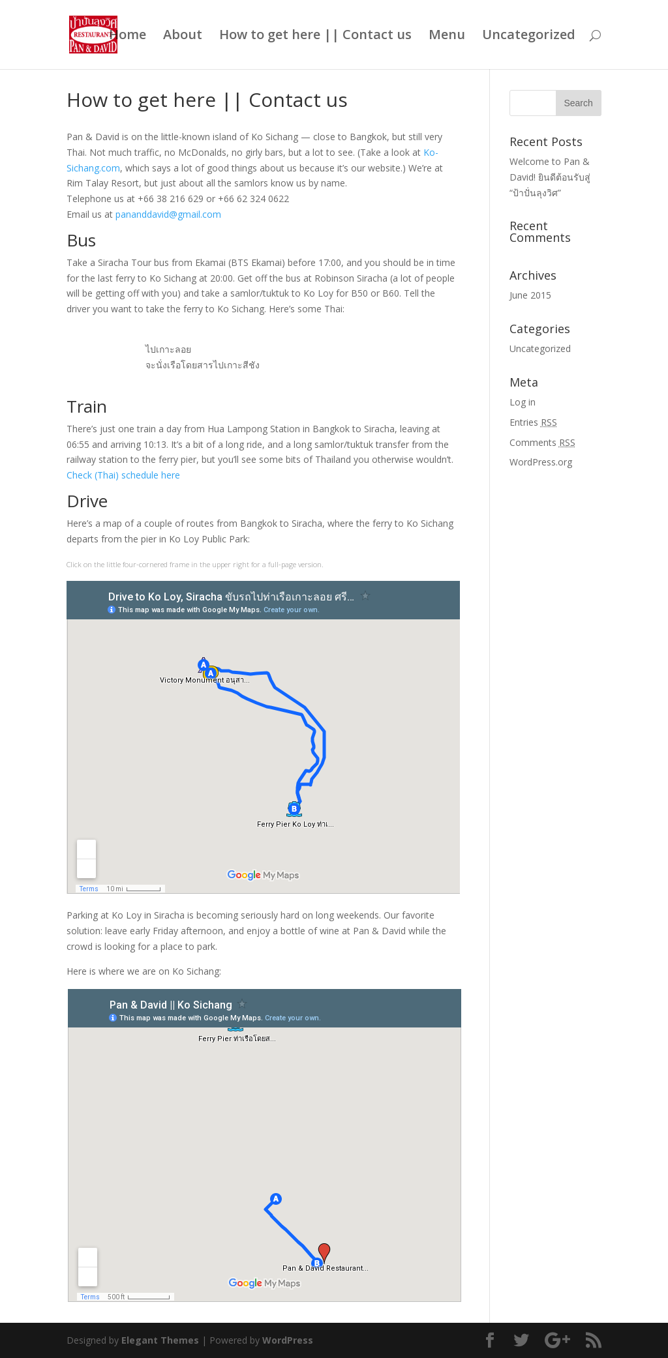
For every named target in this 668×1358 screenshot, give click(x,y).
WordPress (287, 1340)
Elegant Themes (160, 1340)
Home (127, 36)
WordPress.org (540, 462)
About (182, 36)
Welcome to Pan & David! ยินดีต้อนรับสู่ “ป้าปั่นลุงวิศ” (549, 177)
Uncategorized (528, 36)
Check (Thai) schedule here (123, 475)
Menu (447, 36)
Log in (522, 402)
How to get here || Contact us (315, 36)
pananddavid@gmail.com (168, 214)
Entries (533, 422)
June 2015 (530, 295)
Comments (542, 442)
